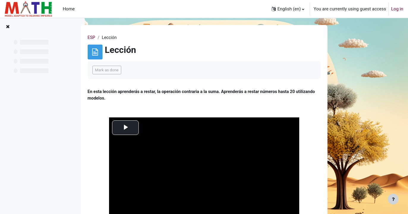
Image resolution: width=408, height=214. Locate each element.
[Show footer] (393, 199)
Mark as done (144, 70)
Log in (397, 9)
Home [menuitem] (69, 9)
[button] (287, 9)
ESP (129, 37)
